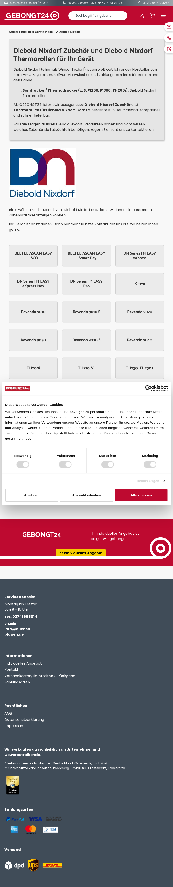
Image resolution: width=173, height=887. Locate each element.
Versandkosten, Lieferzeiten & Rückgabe (39, 675)
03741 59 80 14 (99, 3)
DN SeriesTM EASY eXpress (139, 256)
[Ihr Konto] (141, 15)
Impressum (14, 725)
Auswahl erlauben (86, 495)
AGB (8, 713)
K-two (139, 284)
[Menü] (163, 15)
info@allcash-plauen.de (18, 629)
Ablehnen (31, 495)
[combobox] (98, 15)
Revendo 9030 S (86, 340)
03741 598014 (20, 616)
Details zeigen (148, 481)
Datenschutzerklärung (24, 719)
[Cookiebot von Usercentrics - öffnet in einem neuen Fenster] (148, 388)
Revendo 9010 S (86, 312)
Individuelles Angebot (23, 663)
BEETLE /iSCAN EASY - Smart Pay (86, 256)
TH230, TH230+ (140, 368)
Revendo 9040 (139, 340)
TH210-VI (86, 368)
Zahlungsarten (17, 682)
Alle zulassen (141, 495)
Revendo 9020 (139, 312)
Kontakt (11, 669)
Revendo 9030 (33, 340)
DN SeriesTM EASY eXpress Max (33, 284)
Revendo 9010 (33, 312)
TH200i (33, 368)
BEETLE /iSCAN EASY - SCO (33, 256)
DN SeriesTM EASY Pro (86, 284)
